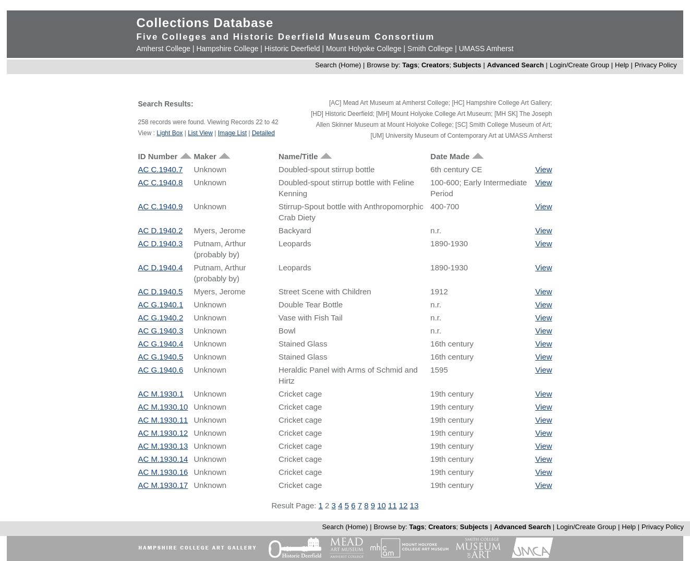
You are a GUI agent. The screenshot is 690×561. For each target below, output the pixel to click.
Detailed (263, 133)
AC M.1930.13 (163, 445)
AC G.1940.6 (161, 369)
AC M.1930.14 (163, 459)
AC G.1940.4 (161, 343)
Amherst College (164, 48)
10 (381, 505)
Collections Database (205, 23)
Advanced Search (515, 65)
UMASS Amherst (486, 48)
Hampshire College (227, 48)
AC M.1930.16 (163, 472)
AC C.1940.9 (160, 206)
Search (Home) (338, 65)
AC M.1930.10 (163, 406)
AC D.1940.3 (160, 243)
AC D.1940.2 (160, 230)
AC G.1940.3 (161, 330)
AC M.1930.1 (161, 393)
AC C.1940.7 (160, 169)
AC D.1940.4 (160, 267)
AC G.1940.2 (161, 317)
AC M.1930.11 (163, 419)
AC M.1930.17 (163, 485)
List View (200, 133)
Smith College (430, 48)
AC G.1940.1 (161, 304)
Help (622, 65)
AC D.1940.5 (160, 291)
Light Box (169, 133)
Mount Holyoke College (364, 48)
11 (392, 505)
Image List (232, 133)
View (543, 169)
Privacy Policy (656, 65)
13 (414, 505)
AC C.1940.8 (160, 182)
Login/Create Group (580, 65)
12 (403, 505)
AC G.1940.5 (161, 356)
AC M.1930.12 (163, 432)
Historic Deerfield (292, 48)
